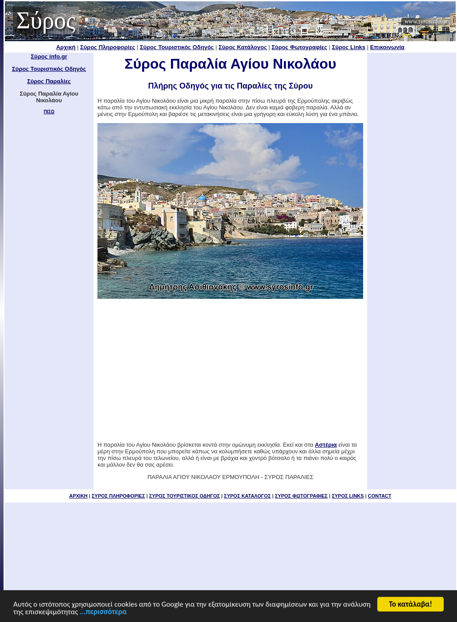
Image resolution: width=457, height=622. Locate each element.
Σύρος (46, 20)
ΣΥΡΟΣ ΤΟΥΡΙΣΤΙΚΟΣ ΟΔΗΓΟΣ (184, 495)
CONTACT (379, 495)
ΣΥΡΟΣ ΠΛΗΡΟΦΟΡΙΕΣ (118, 495)
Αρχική (66, 47)
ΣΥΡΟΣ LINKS (348, 495)
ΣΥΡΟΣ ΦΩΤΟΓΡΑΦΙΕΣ (301, 495)
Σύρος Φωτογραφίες (299, 47)
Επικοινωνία (387, 47)
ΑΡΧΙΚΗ (78, 495)
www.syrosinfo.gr (426, 21)
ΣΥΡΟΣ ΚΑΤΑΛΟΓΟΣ (247, 495)
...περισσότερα (103, 612)
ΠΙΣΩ (49, 111)
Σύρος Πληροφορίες (107, 47)
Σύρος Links (348, 47)
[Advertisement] (411, 186)
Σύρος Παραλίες (49, 81)
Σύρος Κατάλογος (242, 47)
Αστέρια (326, 444)
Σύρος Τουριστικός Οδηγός (177, 47)
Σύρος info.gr (49, 56)
